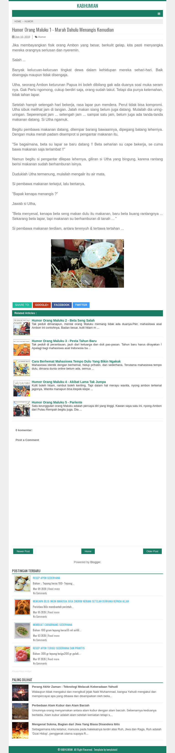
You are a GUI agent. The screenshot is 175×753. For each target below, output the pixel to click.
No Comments (40, 593)
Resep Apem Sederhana (46, 578)
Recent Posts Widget (21, 671)
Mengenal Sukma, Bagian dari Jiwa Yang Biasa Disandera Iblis (76, 724)
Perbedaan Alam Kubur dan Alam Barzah (61, 705)
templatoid (111, 749)
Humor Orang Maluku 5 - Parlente (57, 402)
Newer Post (23, 551)
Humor (40, 36)
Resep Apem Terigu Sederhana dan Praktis (59, 648)
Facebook (61, 305)
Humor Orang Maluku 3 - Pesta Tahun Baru (64, 341)
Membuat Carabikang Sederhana (52, 625)
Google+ (42, 305)
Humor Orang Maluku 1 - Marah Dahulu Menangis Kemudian (63, 29)
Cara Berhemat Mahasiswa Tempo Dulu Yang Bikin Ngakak (76, 361)
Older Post (152, 551)
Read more (53, 589)
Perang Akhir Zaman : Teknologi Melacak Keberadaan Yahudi (75, 686)
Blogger (95, 562)
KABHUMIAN (87, 5)
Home (88, 551)
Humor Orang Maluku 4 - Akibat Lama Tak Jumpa (69, 382)
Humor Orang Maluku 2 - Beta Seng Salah (63, 320)
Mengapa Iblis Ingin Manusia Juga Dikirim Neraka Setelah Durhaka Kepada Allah (81, 601)
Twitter (81, 305)
